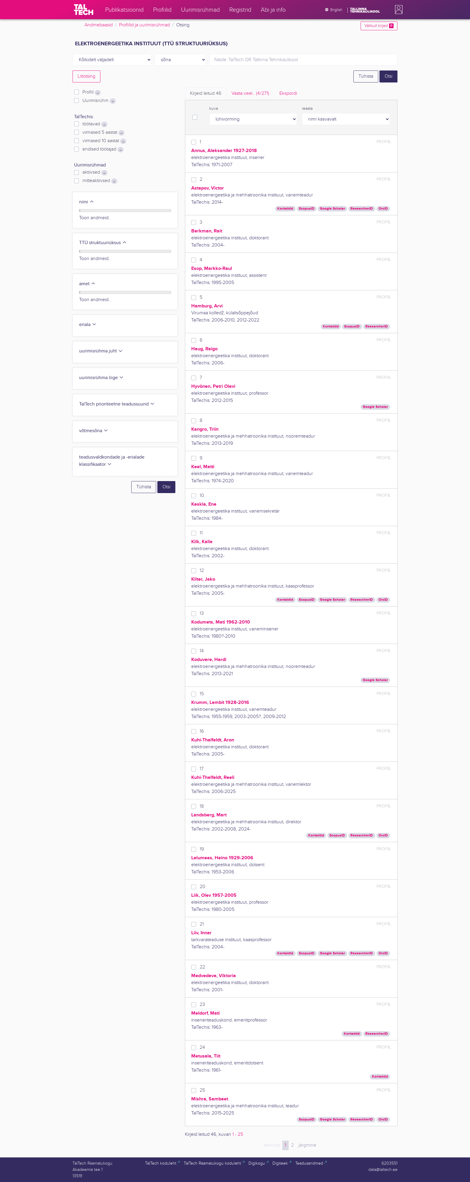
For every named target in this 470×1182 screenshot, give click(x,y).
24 (202, 1047)
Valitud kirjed (379, 25)
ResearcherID (361, 208)
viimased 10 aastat (104, 141)
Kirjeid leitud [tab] (205, 93)
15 (202, 694)
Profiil (91, 92)
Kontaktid (285, 208)
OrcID (383, 208)
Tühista (365, 76)
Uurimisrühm (99, 101)
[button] (397, 9)
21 (202, 924)
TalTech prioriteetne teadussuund (117, 404)
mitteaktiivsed (99, 181)
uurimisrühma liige (101, 378)
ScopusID (306, 208)
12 (202, 570)
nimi (86, 202)
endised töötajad (102, 149)
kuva (213, 108)
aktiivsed (94, 172)
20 (202, 887)
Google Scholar (332, 208)
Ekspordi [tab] (288, 93)
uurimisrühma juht (101, 351)
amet (87, 284)
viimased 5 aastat (103, 133)
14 (202, 651)
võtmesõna (93, 431)
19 (202, 849)
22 (202, 967)
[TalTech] (83, 9)
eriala (88, 325)
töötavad (94, 124)
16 (202, 731)
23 (202, 1004)
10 (202, 495)
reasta (307, 108)
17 (202, 769)
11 (201, 533)
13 (202, 613)
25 (202, 1090)
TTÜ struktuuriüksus (103, 243)
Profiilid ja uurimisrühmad (144, 25)
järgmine (307, 1145)
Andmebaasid (99, 25)
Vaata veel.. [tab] (250, 93)
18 (202, 806)
